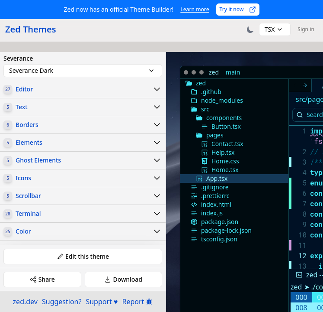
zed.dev (25, 301)
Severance (18, 58)
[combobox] (275, 29)
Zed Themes (30, 29)
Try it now (238, 9)
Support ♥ (102, 301)
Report (137, 301)
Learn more (194, 9)
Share (42, 279)
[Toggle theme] (250, 29)
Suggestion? (61, 301)
